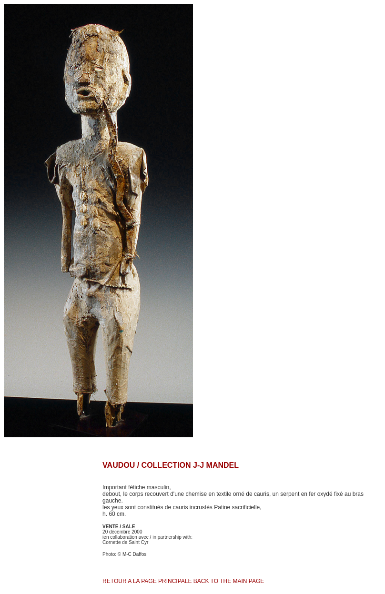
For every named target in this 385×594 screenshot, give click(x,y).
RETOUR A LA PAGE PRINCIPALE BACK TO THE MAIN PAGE (183, 581)
